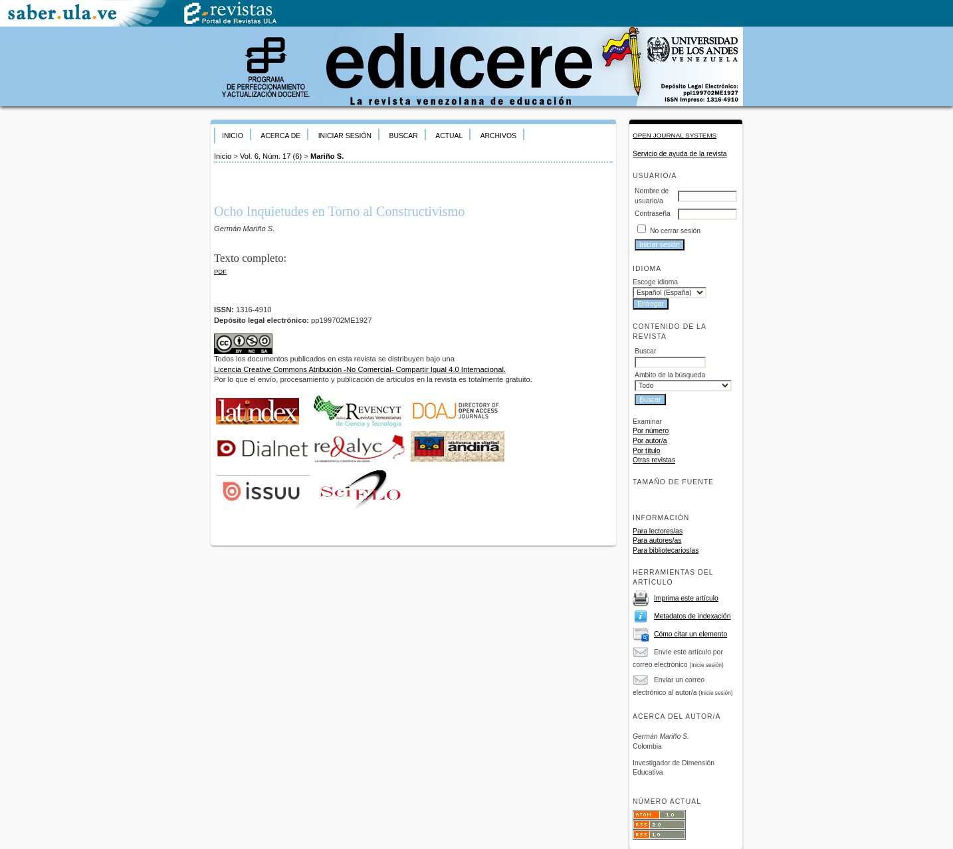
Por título (647, 450)
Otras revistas (654, 460)
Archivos (498, 136)
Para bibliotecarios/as (665, 550)
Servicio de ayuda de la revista (680, 153)
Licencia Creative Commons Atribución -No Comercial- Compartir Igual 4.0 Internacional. (360, 369)
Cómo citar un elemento (690, 634)
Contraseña (653, 213)
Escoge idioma (655, 282)
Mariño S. (327, 156)
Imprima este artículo (686, 598)
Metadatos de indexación (692, 616)
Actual (449, 136)
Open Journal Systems (674, 135)
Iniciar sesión (344, 136)
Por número (651, 430)
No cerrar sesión (675, 231)
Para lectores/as (658, 531)
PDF (220, 271)
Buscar (403, 136)
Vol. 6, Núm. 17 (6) (271, 156)
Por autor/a (650, 440)
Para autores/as (657, 540)
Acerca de (280, 136)
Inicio (232, 136)
